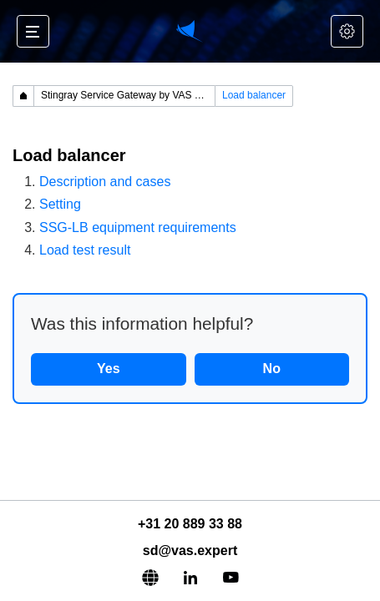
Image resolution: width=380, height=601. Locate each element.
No (272, 368)
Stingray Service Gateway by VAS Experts (128, 95)
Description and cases (104, 181)
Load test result (84, 250)
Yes (108, 368)
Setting (60, 204)
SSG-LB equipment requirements (137, 227)
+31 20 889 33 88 (190, 524)
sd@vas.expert (190, 550)
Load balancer (254, 95)
